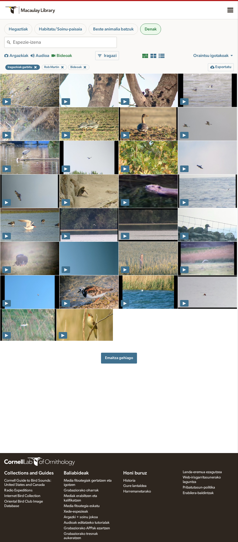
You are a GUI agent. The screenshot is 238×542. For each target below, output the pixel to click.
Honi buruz (135, 473)
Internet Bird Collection (22, 496)
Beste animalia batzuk (113, 29)
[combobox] (65, 42)
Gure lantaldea (135, 486)
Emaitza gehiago (119, 358)
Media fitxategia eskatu (82, 506)
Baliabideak (76, 473)
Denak (151, 29)
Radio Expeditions (18, 490)
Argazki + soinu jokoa (81, 517)
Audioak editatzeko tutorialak (86, 523)
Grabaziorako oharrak (81, 490)
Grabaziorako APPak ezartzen (87, 528)
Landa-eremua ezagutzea (202, 472)
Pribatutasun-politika (199, 487)
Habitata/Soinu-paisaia (60, 29)
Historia (129, 480)
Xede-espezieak (76, 511)
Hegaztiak (18, 29)
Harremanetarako (137, 491)
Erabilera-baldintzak (198, 493)
